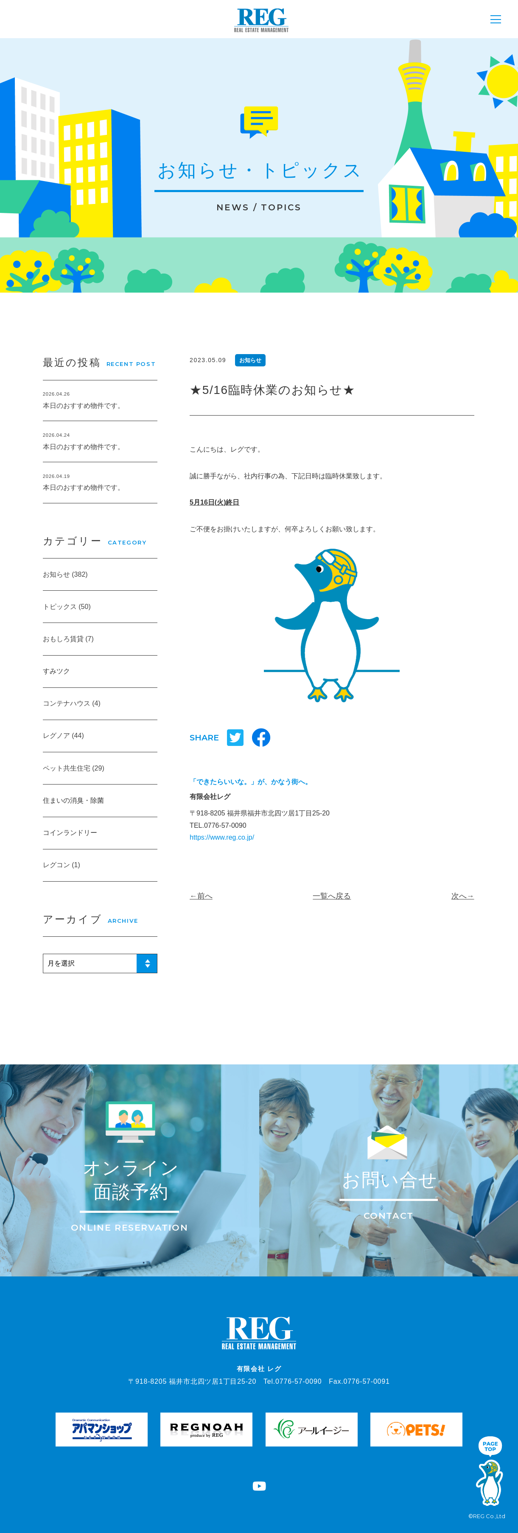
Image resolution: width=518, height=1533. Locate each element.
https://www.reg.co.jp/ (222, 837)
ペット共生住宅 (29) (73, 768)
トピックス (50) (67, 606)
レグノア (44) (63, 735)
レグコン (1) (61, 864)
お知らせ (250, 360)
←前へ (201, 896)
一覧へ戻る (332, 896)
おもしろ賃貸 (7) (68, 638)
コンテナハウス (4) (72, 703)
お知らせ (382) (65, 574)
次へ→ (462, 896)
